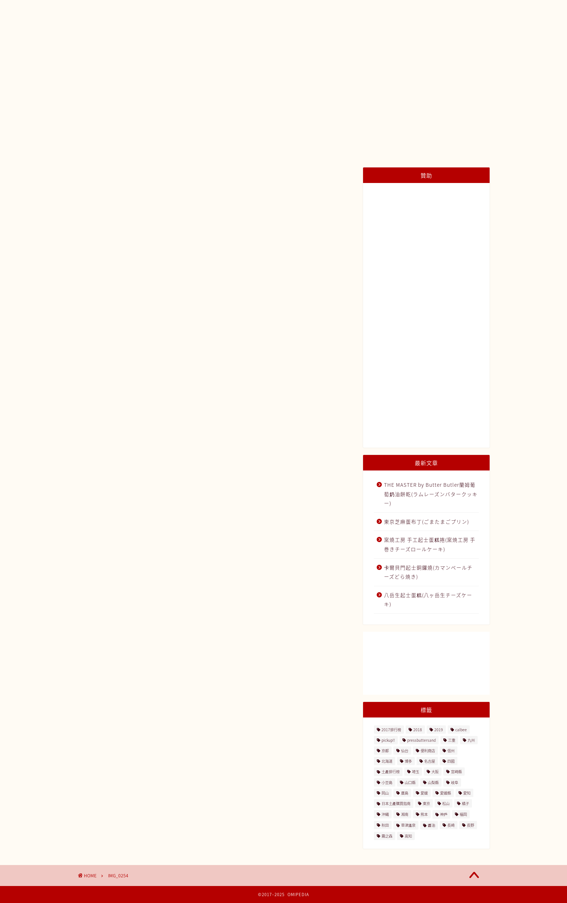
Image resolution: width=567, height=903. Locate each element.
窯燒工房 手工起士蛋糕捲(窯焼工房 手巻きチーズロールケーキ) (430, 544)
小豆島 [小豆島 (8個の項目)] (386, 782)
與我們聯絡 (422, 62)
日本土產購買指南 (152, 62)
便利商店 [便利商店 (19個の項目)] (428, 750)
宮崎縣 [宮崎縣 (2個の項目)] (456, 771)
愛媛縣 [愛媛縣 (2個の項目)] (445, 793)
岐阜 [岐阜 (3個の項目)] (454, 782)
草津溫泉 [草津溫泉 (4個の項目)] (408, 825)
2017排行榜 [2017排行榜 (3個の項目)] (391, 729)
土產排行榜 (256, 62)
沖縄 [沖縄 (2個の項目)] (385, 814)
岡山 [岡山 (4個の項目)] (385, 793)
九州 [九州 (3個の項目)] (471, 740)
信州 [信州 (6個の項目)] (451, 750)
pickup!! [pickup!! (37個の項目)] (388, 740)
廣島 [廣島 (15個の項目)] (404, 793)
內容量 (383, 62)
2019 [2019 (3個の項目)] (438, 729)
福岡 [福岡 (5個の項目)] (463, 814)
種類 (322, 62)
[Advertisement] (426, 316)
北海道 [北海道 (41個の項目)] (386, 761)
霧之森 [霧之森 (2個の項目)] (386, 836)
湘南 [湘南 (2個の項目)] (404, 814)
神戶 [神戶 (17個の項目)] (443, 814)
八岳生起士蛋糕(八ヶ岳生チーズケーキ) (428, 599)
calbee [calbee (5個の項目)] (461, 729)
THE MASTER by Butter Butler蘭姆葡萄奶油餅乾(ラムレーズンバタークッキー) (431, 494)
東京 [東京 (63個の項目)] (426, 803)
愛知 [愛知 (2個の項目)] (466, 793)
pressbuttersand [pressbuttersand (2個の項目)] (421, 740)
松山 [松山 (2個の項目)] (445, 803)
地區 (293, 62)
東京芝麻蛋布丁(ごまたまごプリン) (426, 521)
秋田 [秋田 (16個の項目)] (385, 825)
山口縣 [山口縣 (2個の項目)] (410, 782)
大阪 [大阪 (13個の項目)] (435, 771)
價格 (351, 62)
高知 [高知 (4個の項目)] (408, 836)
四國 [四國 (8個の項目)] (451, 761)
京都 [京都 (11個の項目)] (385, 750)
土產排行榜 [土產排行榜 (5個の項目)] (390, 771)
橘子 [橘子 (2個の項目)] (465, 803)
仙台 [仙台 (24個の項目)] (404, 750)
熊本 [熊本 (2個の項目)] (424, 814)
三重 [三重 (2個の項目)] (451, 740)
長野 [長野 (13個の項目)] (470, 825)
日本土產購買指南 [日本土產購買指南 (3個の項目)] (395, 803)
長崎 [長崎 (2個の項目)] (451, 825)
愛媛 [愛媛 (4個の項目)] (424, 793)
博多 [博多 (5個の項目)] (408, 761)
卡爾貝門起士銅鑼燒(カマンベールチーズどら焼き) (428, 572)
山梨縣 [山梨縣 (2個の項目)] (433, 782)
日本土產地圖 (208, 62)
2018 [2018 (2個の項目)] (417, 729)
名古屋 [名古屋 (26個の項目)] (429, 761)
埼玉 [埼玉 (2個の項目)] (415, 771)
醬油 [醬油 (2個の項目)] (431, 825)
